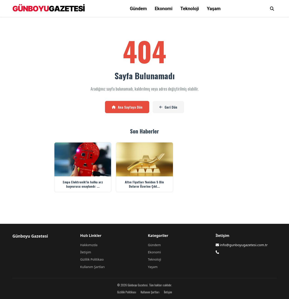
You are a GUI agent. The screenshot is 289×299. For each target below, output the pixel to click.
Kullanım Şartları (92, 267)
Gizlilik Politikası (92, 259)
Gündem (138, 8)
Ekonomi (163, 8)
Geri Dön (168, 107)
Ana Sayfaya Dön (127, 107)
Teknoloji (189, 8)
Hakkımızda (89, 245)
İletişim (85, 252)
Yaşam (214, 8)
